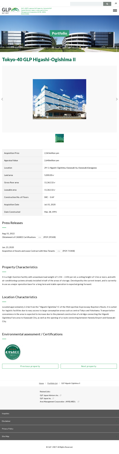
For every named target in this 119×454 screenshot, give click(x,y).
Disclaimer (6, 421)
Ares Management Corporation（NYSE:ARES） (58, 402)
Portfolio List (53, 383)
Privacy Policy (7, 429)
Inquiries (5, 413)
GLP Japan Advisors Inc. (49, 395)
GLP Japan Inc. (45, 398)
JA (116, 3)
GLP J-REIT (10, 11)
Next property (89, 366)
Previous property (30, 366)
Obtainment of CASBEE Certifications (19, 237)
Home (41, 383)
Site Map (5, 436)
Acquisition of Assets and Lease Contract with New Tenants (28, 251)
